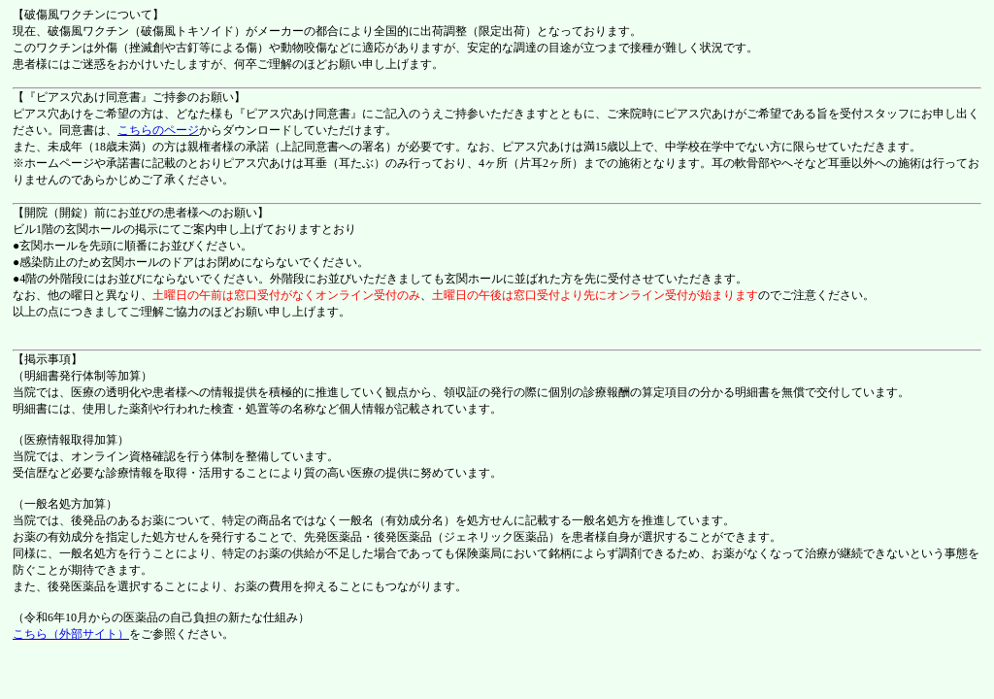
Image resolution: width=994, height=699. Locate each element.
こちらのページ (158, 130)
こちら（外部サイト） (71, 634)
